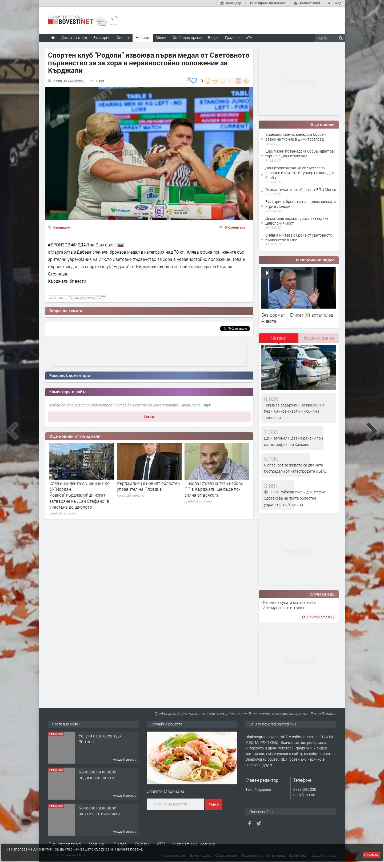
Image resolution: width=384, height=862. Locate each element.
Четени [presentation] (278, 338)
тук (207, 405)
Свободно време (187, 37)
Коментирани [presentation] (319, 338)
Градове (232, 37)
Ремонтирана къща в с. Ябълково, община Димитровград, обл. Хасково (102, 744)
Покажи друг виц (318, 617)
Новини (142, 37)
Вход (149, 417)
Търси (214, 804)
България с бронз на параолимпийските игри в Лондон (300, 204)
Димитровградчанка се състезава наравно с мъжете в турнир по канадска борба (300, 172)
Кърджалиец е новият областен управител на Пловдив (216, 486)
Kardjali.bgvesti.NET (86, 297)
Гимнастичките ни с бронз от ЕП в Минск (300, 189)
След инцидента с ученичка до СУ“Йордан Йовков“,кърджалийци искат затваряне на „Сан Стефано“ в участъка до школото (147, 495)
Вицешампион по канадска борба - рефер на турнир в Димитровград (295, 137)
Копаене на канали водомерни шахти (97, 810)
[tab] (279, 339)
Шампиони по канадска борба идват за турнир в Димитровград (299, 153)
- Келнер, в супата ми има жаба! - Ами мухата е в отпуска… (289, 605)
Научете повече (128, 849)
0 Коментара (235, 227)
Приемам (371, 855)
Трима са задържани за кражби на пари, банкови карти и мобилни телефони (294, 411)
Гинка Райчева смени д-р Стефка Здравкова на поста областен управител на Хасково (294, 498)
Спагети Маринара (165, 791)
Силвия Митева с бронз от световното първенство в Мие (298, 237)
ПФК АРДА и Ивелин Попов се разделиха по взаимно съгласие (81, 486)
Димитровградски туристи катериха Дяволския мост (297, 221)
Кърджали (61, 227)
